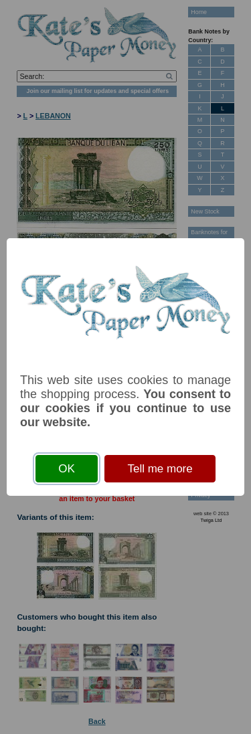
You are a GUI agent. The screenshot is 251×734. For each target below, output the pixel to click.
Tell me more (159, 468)
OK (66, 468)
